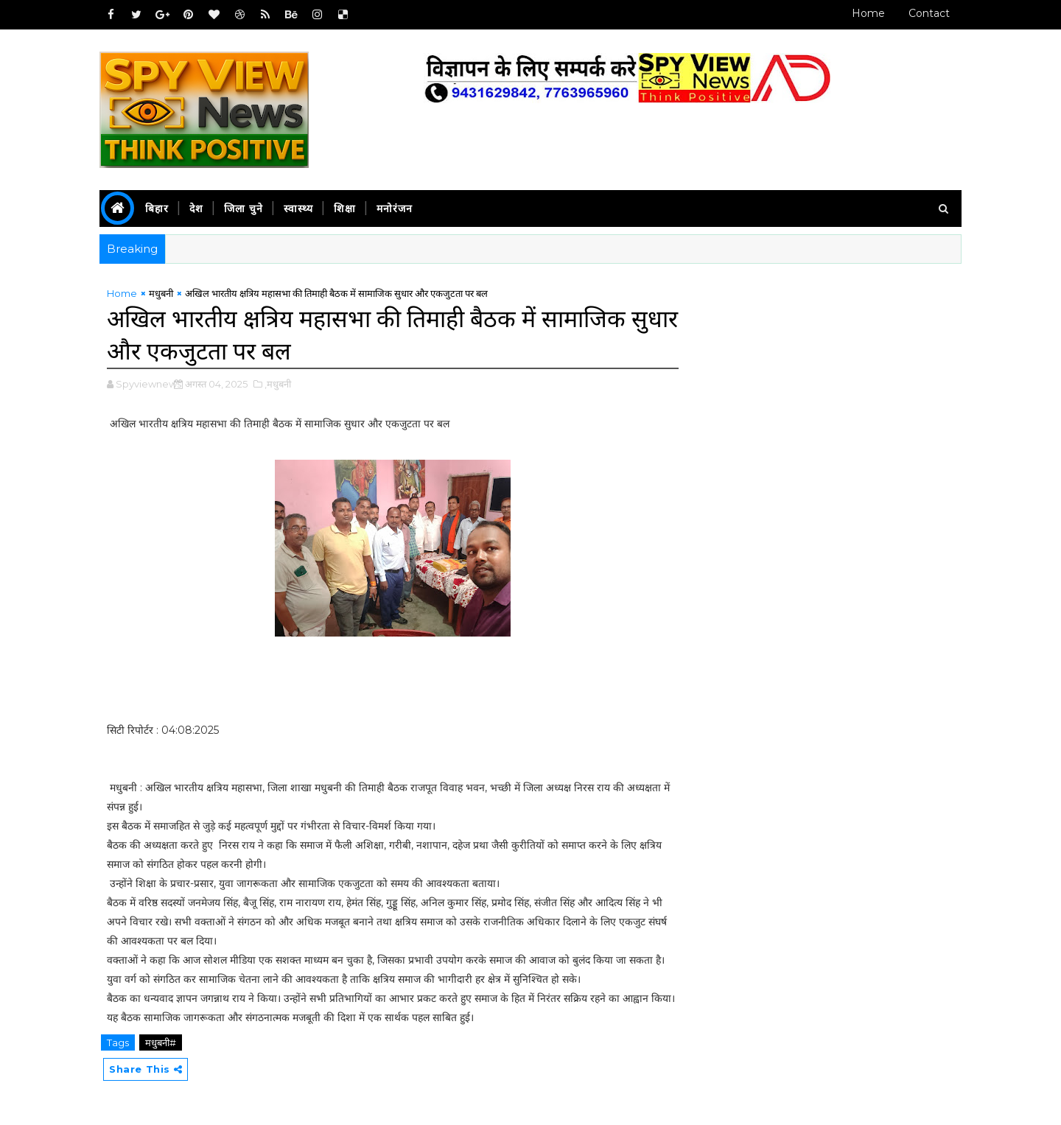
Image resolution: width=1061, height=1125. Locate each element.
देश (196, 208)
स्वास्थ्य (298, 208)
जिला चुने (243, 208)
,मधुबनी (278, 384)
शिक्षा (345, 208)
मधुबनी (161, 293)
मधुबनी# (160, 1042)
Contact (929, 13)
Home (868, 13)
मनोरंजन (395, 208)
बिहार (157, 208)
